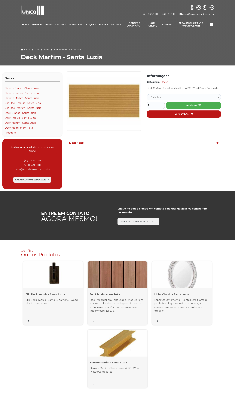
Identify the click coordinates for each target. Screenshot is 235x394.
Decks (46, 49)
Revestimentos (54, 24)
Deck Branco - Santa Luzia (20, 113)
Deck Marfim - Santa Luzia (20, 122)
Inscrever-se (201, 361)
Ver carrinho (184, 113)
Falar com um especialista (32, 180)
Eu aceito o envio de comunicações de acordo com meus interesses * (181, 368)
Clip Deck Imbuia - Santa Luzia (23, 103)
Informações (202, 380)
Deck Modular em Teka (19, 127)
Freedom (10, 132)
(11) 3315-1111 (169, 14)
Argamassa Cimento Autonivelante (191, 24)
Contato (166, 24)
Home (25, 24)
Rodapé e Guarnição (133, 24)
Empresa (37, 24)
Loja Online (152, 24)
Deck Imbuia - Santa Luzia (20, 117)
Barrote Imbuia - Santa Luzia (22, 93)
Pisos (102, 24)
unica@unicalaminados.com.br (197, 14)
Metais (115, 24)
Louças (89, 24)
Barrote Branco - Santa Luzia (22, 88)
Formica (74, 24)
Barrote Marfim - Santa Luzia (22, 98)
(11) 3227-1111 (151, 14)
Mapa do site (220, 380)
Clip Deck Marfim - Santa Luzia (23, 108)
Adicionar (193, 105)
